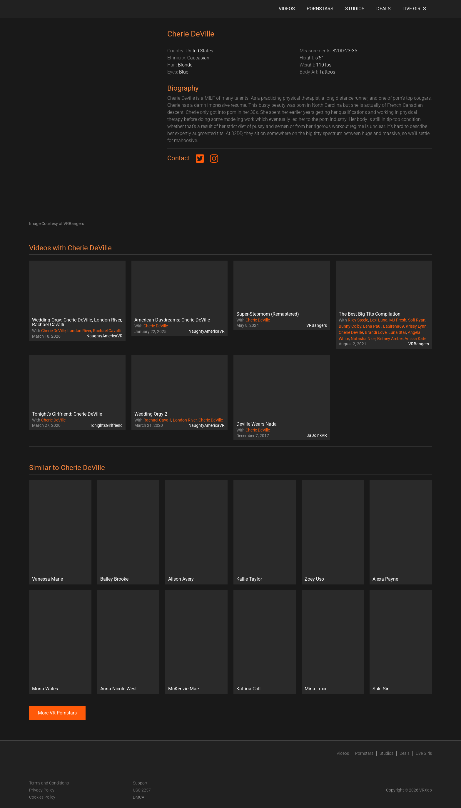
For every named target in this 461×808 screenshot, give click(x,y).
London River (79, 330)
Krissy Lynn (416, 326)
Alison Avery (181, 579)
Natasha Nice (363, 338)
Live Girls (414, 8)
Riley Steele (358, 320)
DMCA (138, 797)
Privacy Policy (41, 790)
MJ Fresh (397, 320)
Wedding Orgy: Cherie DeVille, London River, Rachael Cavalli (77, 322)
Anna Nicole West (118, 689)
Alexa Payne (385, 579)
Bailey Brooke (114, 579)
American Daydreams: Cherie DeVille (172, 320)
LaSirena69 (393, 326)
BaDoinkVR (316, 435)
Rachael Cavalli (107, 330)
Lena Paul (372, 326)
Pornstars (320, 8)
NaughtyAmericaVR (104, 336)
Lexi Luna (378, 320)
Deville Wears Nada (256, 424)
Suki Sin (381, 689)
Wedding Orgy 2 (150, 414)
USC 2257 (142, 790)
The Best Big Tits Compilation (369, 314)
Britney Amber (390, 338)
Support (140, 783)
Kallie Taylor (249, 579)
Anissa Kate (415, 338)
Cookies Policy (42, 797)
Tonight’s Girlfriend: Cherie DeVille (67, 414)
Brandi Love (376, 332)
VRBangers (316, 325)
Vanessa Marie (47, 579)
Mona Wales (45, 689)
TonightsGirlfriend (106, 425)
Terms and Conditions (49, 783)
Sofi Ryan (416, 320)
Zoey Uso (314, 579)
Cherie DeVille (53, 330)
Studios (355, 8)
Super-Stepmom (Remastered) (267, 314)
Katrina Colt (248, 689)
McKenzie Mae (183, 689)
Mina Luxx (315, 689)
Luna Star (397, 332)
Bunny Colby (350, 326)
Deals (383, 8)
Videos (287, 8)
